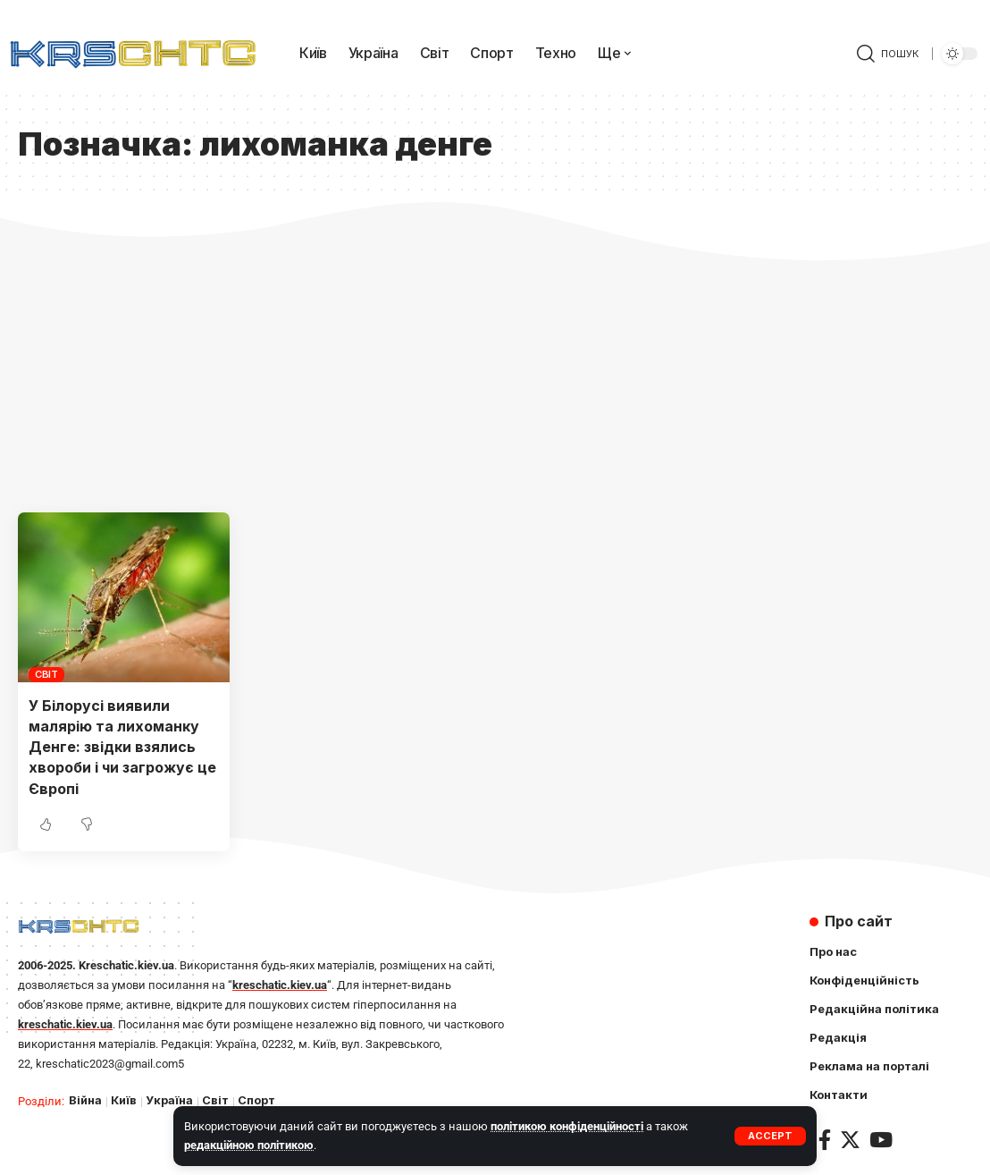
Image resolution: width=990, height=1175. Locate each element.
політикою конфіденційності (567, 1126)
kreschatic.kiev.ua (279, 985)
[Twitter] (850, 1139)
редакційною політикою (249, 1145)
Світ (46, 674)
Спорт (256, 1100)
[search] (888, 53)
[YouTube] (881, 1139)
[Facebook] (824, 1139)
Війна (85, 1100)
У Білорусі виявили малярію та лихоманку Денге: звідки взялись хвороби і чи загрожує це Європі (122, 747)
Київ (124, 1100)
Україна (169, 1100)
